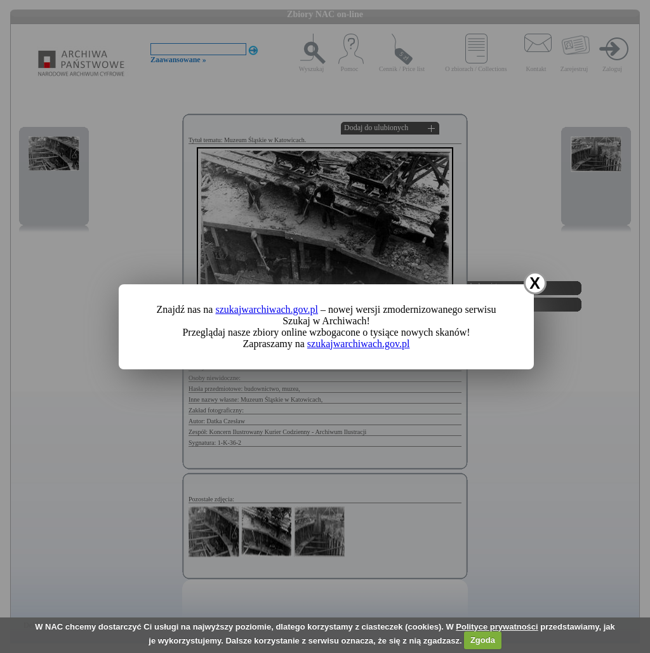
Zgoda (482, 640)
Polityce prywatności (497, 626)
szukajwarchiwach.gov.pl (266, 309)
